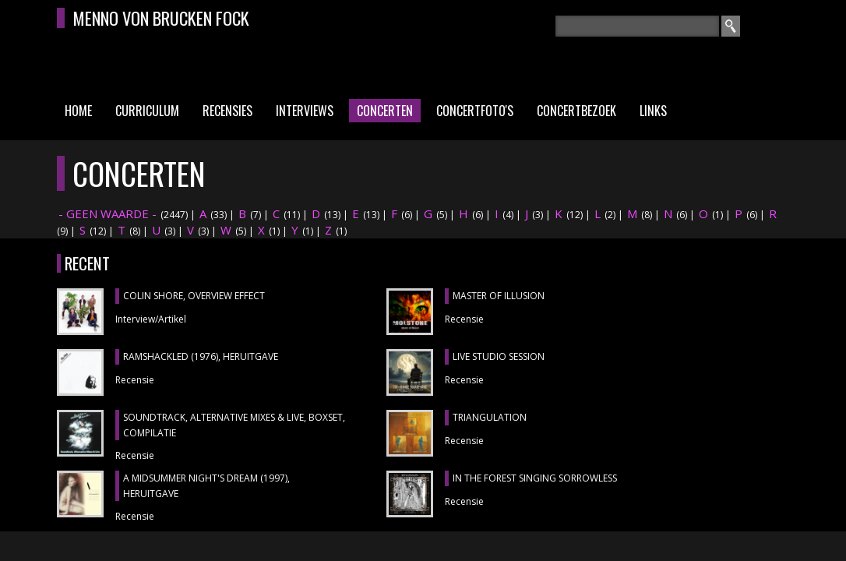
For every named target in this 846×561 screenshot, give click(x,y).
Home (78, 110)
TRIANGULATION (490, 417)
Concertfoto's (474, 110)
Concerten (385, 110)
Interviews (304, 110)
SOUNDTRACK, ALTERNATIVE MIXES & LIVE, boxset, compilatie (234, 425)
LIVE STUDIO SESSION (499, 356)
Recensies (227, 110)
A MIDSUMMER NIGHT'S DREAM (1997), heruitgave (206, 485)
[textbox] (637, 26)
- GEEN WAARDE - (107, 213)
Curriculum (147, 110)
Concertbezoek (576, 110)
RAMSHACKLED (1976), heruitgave (200, 356)
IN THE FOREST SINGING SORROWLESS (535, 478)
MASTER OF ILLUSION (499, 295)
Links (653, 110)
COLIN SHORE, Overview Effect (194, 295)
